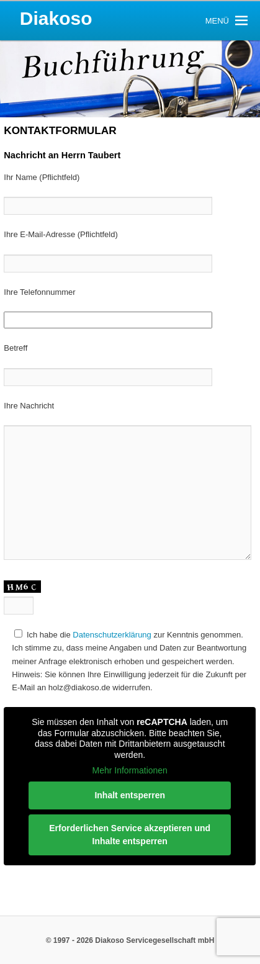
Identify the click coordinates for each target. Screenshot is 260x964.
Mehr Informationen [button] (130, 770)
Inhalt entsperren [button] (130, 795)
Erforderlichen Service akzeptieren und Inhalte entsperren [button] (130, 834)
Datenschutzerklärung (112, 634)
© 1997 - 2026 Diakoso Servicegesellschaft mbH (130, 940)
